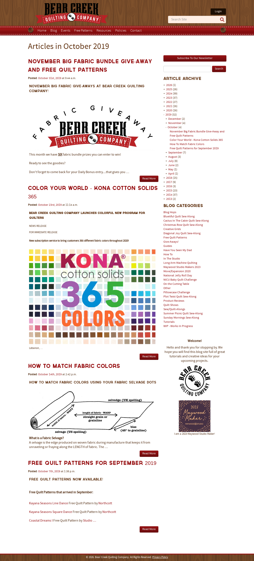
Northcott (105, 503)
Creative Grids (172, 229)
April (171, 173)
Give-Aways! (171, 242)
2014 (169, 194)
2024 (169, 93)
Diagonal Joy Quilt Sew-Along (182, 233)
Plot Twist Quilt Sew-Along (179, 296)
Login (218, 11)
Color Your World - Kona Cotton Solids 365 (196, 140)
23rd (52, 205)
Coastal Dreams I (41, 520)
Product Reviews (173, 301)
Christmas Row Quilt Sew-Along (183, 225)
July (171, 161)
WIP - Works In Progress (178, 326)
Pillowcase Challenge (176, 292)
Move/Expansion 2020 (177, 271)
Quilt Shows (170, 305)
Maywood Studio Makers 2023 (182, 267)
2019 (168, 114)
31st (51, 78)
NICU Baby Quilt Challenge (180, 279)
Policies (120, 31)
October (173, 127)
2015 (169, 190)
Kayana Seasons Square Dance (50, 512)
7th (51, 471)
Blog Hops (169, 212)
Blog (53, 31)
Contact (136, 31)
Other (167, 288)
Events (65, 31)
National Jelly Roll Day (177, 275)
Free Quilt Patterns (175, 237)
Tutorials (169, 322)
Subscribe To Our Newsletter (195, 58)
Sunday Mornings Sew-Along (181, 317)
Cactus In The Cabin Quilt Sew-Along (186, 220)
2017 (169, 182)
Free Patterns (83, 31)
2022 (169, 102)
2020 (169, 110)
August (173, 157)
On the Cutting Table (176, 284)
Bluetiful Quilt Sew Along (179, 216)
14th (52, 374)
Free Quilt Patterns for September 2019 (194, 148)
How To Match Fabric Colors (187, 144)
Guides (167, 246)
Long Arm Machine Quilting (180, 263)
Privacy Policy (160, 557)
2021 (169, 106)
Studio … (89, 520)
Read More (149, 178)
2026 (169, 85)
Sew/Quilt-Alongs (174, 309)
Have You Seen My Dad (177, 250)
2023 (169, 98)
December (175, 119)
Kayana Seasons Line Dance (48, 503)
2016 (169, 186)
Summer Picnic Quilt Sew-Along (183, 313)
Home (41, 31)
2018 (169, 178)
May (171, 169)
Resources (103, 31)
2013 (169, 199)
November (175, 123)
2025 (169, 89)
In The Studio (171, 258)
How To (168, 254)
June (171, 165)
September (175, 152)
